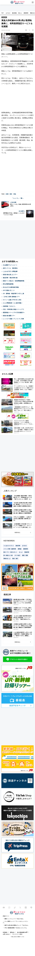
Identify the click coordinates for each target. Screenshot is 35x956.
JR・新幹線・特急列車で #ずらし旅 (13, 293)
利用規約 (5, 932)
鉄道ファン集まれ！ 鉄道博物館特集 (13, 281)
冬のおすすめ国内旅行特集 (11, 287)
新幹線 (19, 549)
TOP (2, 13)
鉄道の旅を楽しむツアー (10, 274)
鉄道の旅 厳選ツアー (9, 315)
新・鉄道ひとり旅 (8, 555)
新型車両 (26, 13)
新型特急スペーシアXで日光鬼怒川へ (14, 312)
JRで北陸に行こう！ (9, 290)
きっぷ (20, 552)
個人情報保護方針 (21, 932)
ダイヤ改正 (17, 555)
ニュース (4, 17)
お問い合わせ (6, 934)
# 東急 (14, 194)
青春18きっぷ (7, 558)
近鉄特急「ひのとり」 (9, 306)
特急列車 (26, 552)
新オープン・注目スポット (10, 552)
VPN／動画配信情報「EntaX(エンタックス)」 (16, 928)
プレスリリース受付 (17, 934)
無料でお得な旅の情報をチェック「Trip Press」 (16, 925)
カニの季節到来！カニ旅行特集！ (13, 303)
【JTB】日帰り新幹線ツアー (11, 296)
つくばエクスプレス (9, 545)
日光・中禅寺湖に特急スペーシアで (13, 309)
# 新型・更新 (8, 194)
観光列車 (18, 545)
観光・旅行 (15, 558)
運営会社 (12, 932)
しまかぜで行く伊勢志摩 (10, 271)
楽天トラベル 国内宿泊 (10, 268)
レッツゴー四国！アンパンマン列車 (13, 319)
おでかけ (8, 13)
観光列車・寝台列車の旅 (10, 277)
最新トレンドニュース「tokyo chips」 (14, 918)
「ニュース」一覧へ (17, 198)
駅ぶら (20, 13)
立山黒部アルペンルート (10, 265)
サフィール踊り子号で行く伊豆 (12, 300)
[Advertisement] (17, 173)
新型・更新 (25, 555)
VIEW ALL (17, 532)
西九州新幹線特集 (8, 284)
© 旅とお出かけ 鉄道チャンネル (17, 936)
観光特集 (14, 13)
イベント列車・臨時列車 (10, 549)
